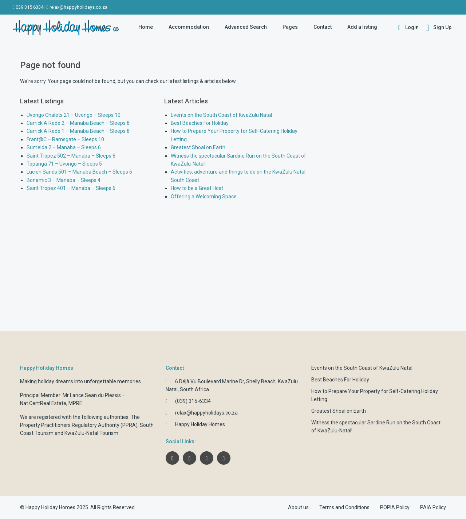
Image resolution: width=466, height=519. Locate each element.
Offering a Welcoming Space (204, 196)
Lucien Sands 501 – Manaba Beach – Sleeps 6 (79, 172)
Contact (322, 27)
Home (145, 27)
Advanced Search (246, 27)
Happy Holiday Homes (200, 424)
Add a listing (362, 27)
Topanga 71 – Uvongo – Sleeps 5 (64, 164)
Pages (290, 27)
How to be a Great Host (197, 188)
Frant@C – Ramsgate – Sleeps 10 (65, 139)
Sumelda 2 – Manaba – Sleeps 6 (64, 147)
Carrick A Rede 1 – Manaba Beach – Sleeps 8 (78, 131)
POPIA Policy (395, 507)
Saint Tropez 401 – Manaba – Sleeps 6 (71, 188)
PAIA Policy (433, 507)
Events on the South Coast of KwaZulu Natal (221, 115)
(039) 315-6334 (193, 401)
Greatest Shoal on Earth (198, 147)
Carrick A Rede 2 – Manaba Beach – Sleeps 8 (78, 123)
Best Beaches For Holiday (200, 123)
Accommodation (189, 27)
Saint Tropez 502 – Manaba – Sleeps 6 (71, 156)
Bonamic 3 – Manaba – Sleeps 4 (63, 180)
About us (298, 507)
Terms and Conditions (344, 507)
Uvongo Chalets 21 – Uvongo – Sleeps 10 (74, 115)
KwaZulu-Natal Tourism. (91, 433)
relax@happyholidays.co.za (78, 7)
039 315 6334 (29, 7)
